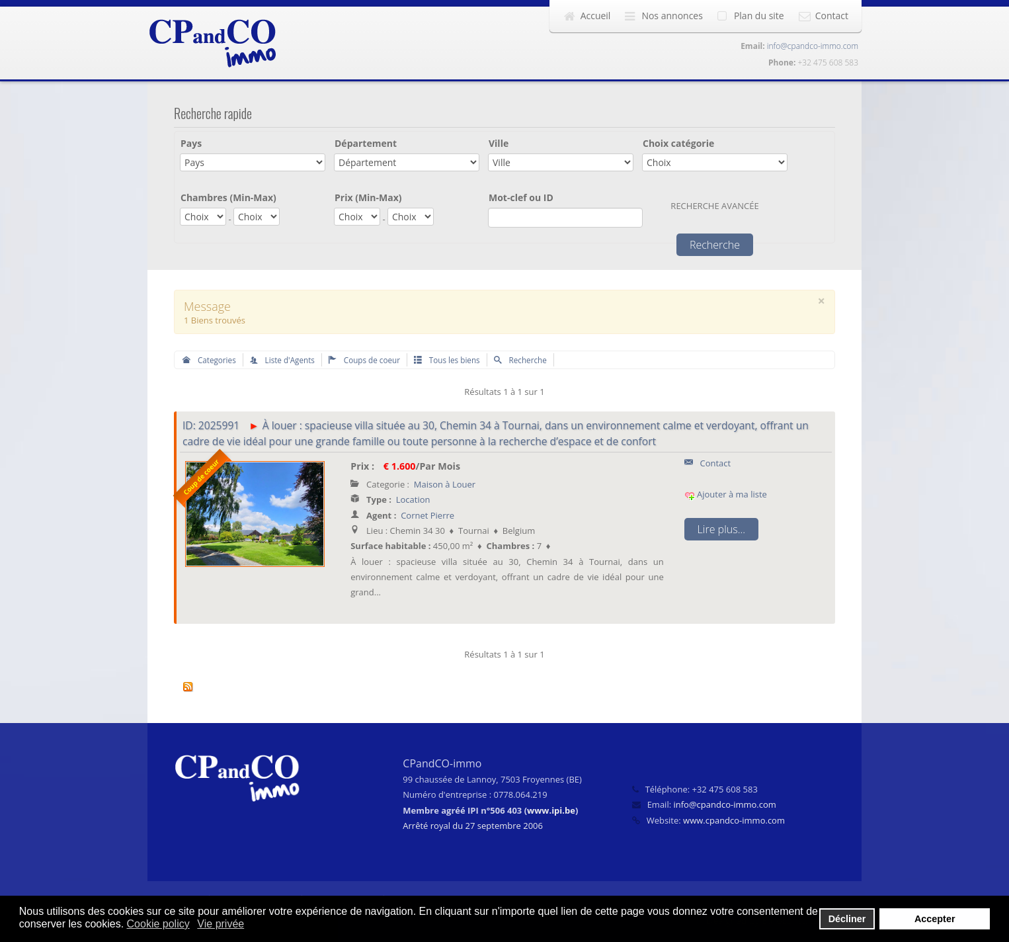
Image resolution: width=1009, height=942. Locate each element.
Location (413, 499)
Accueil (596, 15)
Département (366, 143)
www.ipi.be (551, 810)
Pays (191, 143)
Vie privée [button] (220, 923)
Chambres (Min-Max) (228, 197)
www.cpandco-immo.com (734, 820)
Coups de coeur (364, 360)
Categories (209, 360)
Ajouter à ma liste (725, 494)
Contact (831, 15)
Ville (498, 143)
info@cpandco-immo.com (812, 46)
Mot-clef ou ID (521, 197)
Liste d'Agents (282, 360)
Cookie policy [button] (158, 923)
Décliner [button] (847, 919)
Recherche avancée (714, 206)
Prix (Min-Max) (368, 197)
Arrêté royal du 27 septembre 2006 (473, 826)
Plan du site (759, 15)
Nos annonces (671, 15)
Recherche (520, 360)
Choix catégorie (678, 143)
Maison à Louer (444, 484)
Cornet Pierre (427, 515)
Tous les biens (447, 360)
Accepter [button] (934, 919)
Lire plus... (721, 529)
